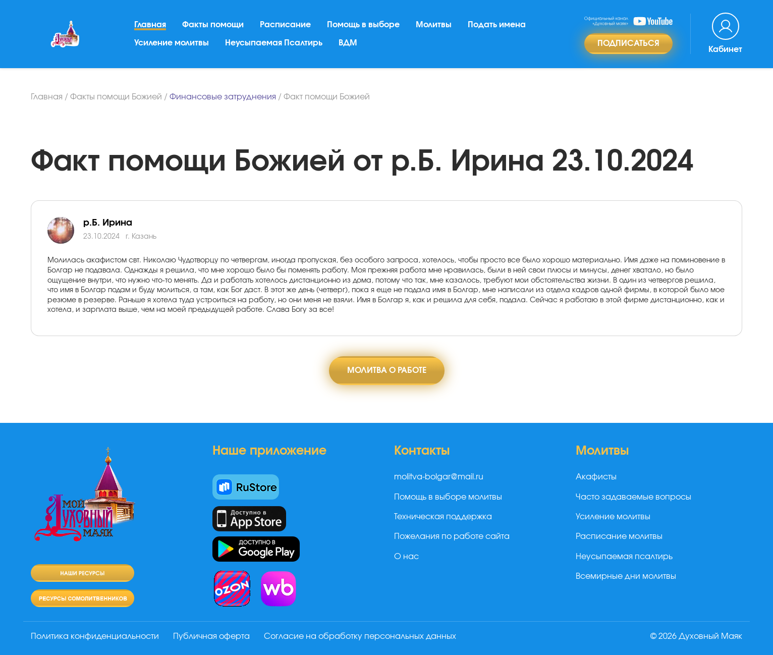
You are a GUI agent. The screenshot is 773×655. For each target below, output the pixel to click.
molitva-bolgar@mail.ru (438, 477)
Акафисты (596, 477)
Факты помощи (213, 25)
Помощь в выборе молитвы (448, 497)
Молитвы (434, 25)
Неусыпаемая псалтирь (624, 557)
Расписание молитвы (619, 536)
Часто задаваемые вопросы (633, 497)
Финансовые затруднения (223, 97)
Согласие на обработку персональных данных (360, 636)
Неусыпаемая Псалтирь (273, 43)
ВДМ (348, 43)
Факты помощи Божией (116, 97)
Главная (150, 25)
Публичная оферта (211, 636)
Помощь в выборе (363, 25)
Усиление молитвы (171, 43)
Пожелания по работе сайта (452, 536)
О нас (406, 557)
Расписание (285, 25)
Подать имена (497, 25)
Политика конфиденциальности (95, 636)
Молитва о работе (386, 370)
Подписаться (628, 43)
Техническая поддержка (443, 517)
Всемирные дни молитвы (626, 576)
